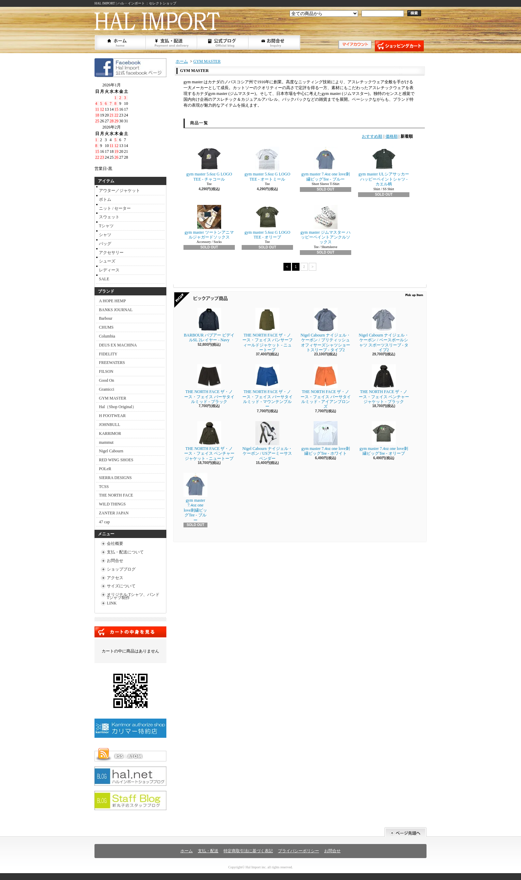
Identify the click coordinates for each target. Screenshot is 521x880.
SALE (104, 279)
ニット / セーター (115, 208)
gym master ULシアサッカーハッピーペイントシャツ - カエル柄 (383, 166)
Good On (106, 380)
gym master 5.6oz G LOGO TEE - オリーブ (267, 222)
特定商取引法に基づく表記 (248, 850)
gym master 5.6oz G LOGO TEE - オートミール (267, 164)
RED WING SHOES (116, 459)
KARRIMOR (110, 433)
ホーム (120, 42)
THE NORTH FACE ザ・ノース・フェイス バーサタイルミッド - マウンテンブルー (267, 386)
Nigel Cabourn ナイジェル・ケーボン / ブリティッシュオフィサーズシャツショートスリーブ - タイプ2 (326, 330)
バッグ (105, 243)
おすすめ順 (372, 136)
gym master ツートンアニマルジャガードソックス (209, 222)
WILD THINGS (112, 504)
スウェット (109, 217)
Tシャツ (106, 225)
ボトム (105, 199)
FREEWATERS (112, 362)
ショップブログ (223, 42)
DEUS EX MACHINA (118, 345)
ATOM (135, 756)
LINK (112, 603)
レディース (109, 270)
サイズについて (121, 586)
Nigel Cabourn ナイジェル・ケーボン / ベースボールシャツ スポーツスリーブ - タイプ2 (384, 330)
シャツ (105, 234)
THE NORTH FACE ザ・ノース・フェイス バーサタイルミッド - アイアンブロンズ (326, 386)
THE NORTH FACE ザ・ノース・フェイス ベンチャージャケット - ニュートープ (211, 441)
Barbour (105, 318)
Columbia (107, 336)
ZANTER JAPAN (114, 513)
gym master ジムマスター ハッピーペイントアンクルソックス (326, 225)
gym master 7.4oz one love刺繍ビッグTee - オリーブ (383, 438)
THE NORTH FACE (116, 495)
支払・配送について (172, 42)
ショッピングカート (399, 45)
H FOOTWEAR (112, 415)
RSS (119, 756)
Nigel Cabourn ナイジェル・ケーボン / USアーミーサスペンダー (267, 441)
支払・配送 (208, 850)
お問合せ (274, 42)
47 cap (104, 522)
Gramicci (106, 389)
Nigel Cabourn (111, 451)
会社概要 (115, 543)
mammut (106, 442)
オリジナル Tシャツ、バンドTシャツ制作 (133, 596)
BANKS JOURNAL (115, 309)
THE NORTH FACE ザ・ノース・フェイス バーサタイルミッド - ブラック (209, 384)
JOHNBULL (109, 424)
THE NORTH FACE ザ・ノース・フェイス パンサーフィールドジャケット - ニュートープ (267, 330)
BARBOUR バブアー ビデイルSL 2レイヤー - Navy (209, 325)
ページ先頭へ (405, 832)
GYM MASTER (112, 398)
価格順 (391, 136)
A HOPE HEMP (112, 300)
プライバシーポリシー (298, 850)
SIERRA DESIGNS (115, 477)
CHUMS (106, 327)
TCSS (104, 486)
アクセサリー (111, 252)
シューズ (107, 261)
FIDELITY (108, 354)
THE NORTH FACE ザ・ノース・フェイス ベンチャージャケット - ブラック (384, 384)
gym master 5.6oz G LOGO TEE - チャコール (209, 164)
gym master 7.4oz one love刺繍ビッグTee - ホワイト (325, 438)
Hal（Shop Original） (117, 406)
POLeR (105, 468)
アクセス (115, 577)
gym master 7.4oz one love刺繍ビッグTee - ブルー (325, 164)
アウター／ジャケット (119, 190)
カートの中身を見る (130, 631)
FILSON (106, 371)
